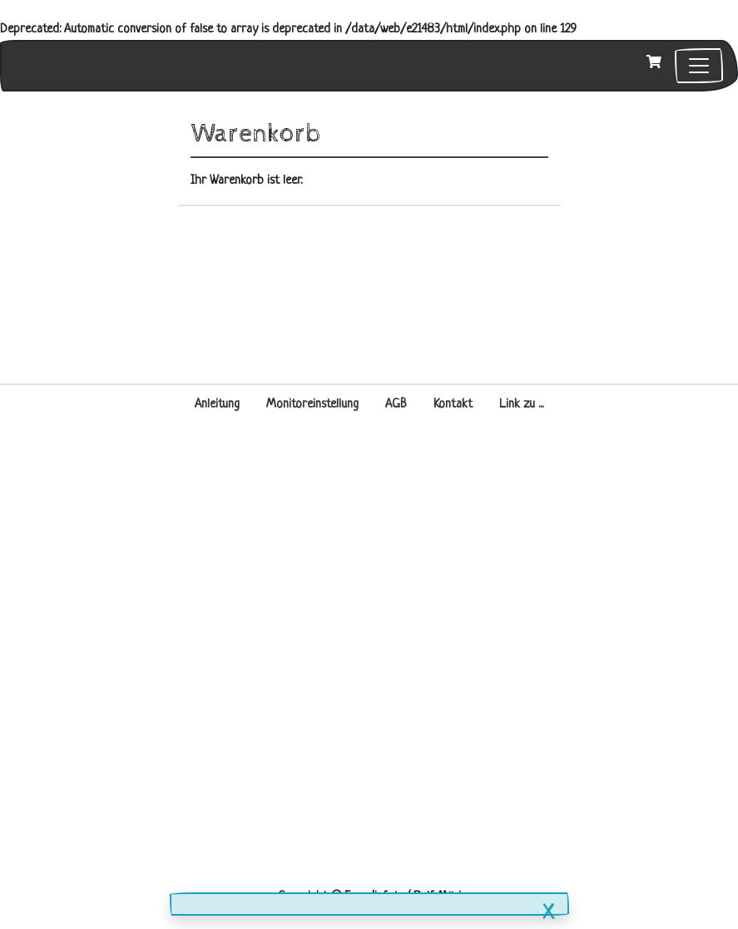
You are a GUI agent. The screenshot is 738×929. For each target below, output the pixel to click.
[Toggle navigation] (699, 65)
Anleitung (217, 405)
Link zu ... (521, 405)
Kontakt (453, 405)
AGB (396, 405)
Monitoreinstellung (312, 405)
